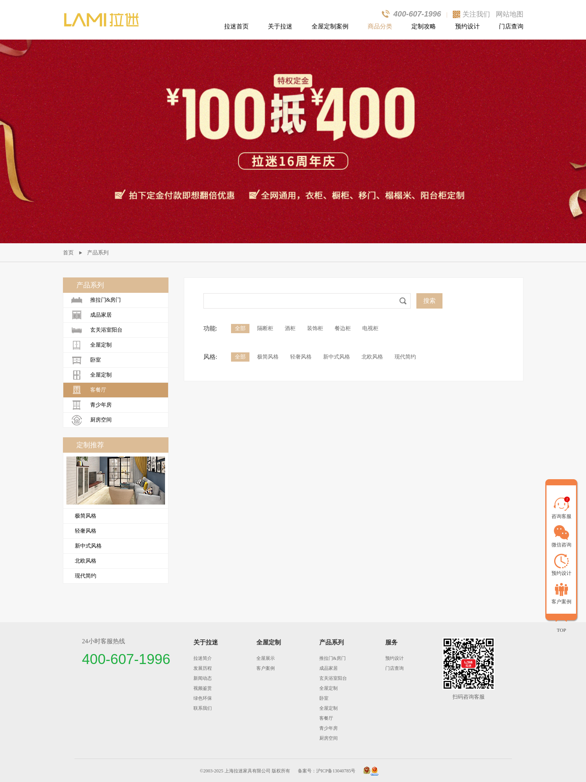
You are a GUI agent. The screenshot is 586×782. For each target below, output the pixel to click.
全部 (240, 328)
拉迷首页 (236, 26)
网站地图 (509, 14)
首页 (68, 253)
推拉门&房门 (96, 300)
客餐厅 (88, 390)
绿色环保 (202, 698)
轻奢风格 (85, 531)
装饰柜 (315, 328)
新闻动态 (202, 678)
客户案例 (265, 668)
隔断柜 (265, 328)
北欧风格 (85, 561)
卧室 (86, 360)
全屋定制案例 (330, 26)
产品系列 (98, 253)
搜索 (429, 300)
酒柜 (290, 328)
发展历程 (202, 668)
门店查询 (511, 26)
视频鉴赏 (202, 688)
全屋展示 (265, 658)
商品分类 (380, 26)
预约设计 (467, 26)
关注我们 (476, 14)
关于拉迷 (280, 26)
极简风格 (85, 516)
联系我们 (202, 708)
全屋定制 (91, 345)
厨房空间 (91, 420)
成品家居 (91, 315)
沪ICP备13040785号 (336, 771)
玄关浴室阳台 (96, 330)
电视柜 (370, 328)
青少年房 (91, 405)
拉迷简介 (202, 658)
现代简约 (85, 576)
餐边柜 (343, 328)
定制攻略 (423, 26)
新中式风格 (88, 546)
